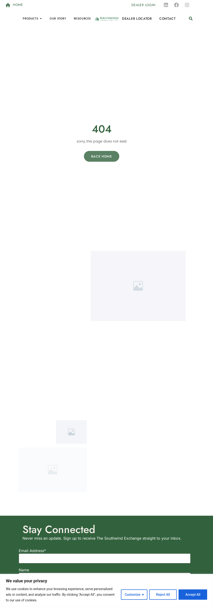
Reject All (163, 594)
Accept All (192, 594)
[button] (191, 19)
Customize (132, 594)
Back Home (101, 156)
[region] (106, 590)
